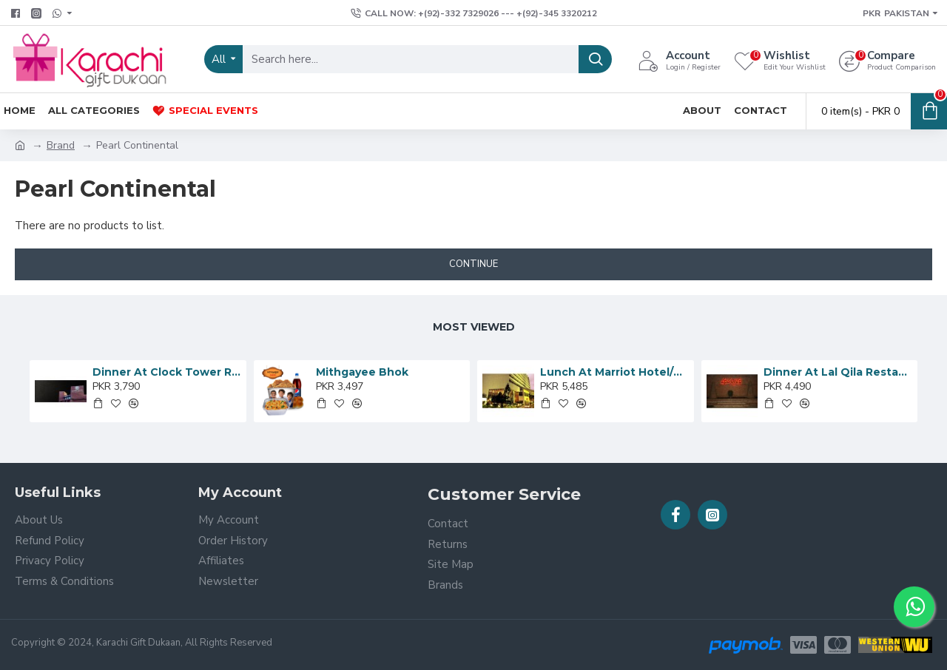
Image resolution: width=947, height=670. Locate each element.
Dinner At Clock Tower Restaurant (166, 372)
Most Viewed (474, 327)
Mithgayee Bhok (362, 372)
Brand (61, 145)
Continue (473, 264)
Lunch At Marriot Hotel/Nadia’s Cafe (614, 372)
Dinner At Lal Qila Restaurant (838, 372)
